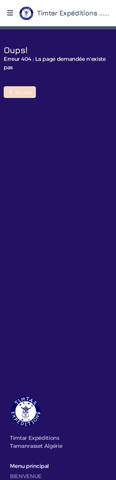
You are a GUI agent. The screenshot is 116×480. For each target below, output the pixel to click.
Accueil (20, 92)
